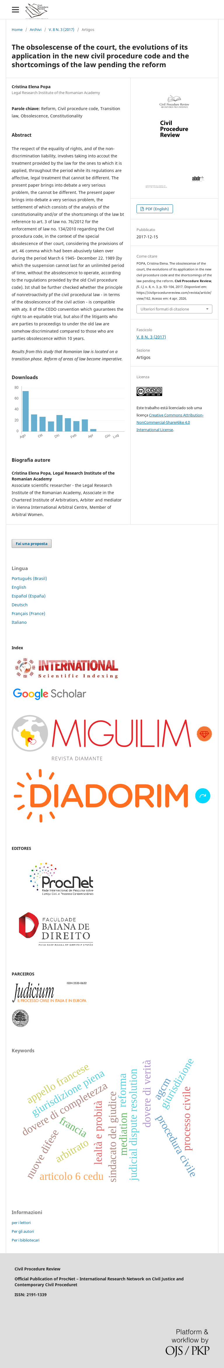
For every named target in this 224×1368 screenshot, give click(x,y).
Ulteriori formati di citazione (165, 309)
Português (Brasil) (29, 578)
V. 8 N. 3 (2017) (61, 29)
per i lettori (21, 1222)
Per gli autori (23, 1231)
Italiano (19, 622)
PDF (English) (157, 208)
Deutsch (20, 604)
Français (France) (28, 613)
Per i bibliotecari (25, 1240)
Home (17, 29)
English (19, 587)
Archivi (35, 29)
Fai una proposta (32, 543)
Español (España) (29, 596)
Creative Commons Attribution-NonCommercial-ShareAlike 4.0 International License (170, 422)
